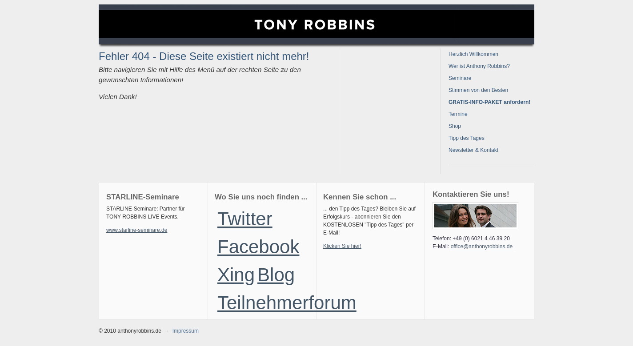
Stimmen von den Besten (478, 90)
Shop (455, 126)
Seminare (460, 78)
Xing (236, 274)
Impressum (185, 331)
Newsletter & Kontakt (473, 150)
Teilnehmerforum (287, 302)
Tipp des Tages (467, 138)
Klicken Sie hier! (342, 246)
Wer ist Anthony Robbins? (479, 66)
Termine (458, 114)
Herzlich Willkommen (473, 54)
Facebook (258, 246)
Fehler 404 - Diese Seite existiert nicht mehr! (204, 56)
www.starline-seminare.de (136, 230)
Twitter (244, 218)
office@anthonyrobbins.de (482, 246)
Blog (276, 274)
